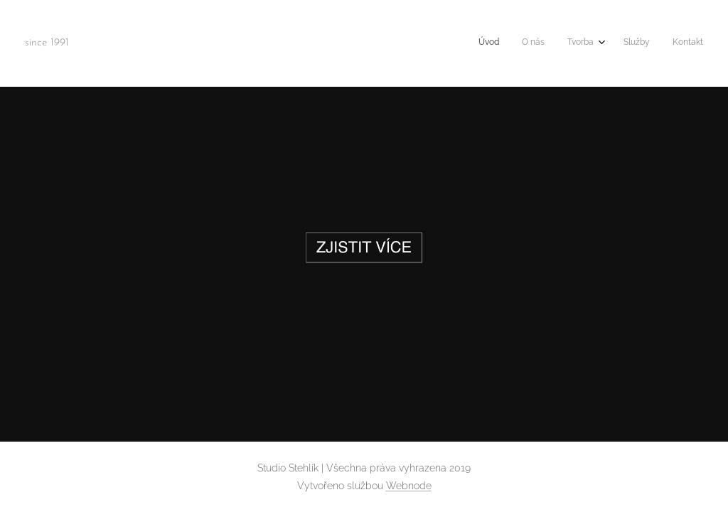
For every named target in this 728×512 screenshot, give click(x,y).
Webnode (409, 485)
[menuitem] (608, 43)
